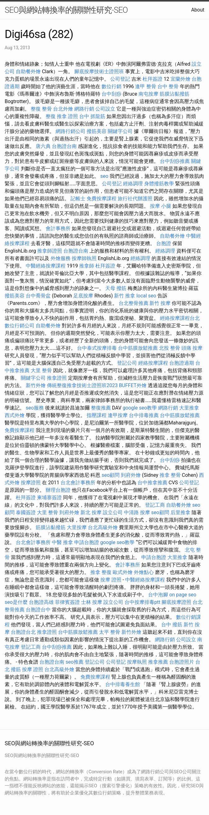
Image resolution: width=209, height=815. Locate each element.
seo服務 (35, 408)
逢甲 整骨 (145, 86)
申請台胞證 (86, 542)
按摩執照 (137, 662)
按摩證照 (31, 483)
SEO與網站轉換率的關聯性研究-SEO (66, 10)
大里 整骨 (41, 370)
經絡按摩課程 (153, 363)
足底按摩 (83, 296)
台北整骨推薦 (133, 303)
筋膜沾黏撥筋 (174, 94)
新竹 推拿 (124, 296)
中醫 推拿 (62, 542)
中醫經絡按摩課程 (46, 266)
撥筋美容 (97, 131)
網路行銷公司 (70, 131)
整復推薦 (101, 408)
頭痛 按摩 (191, 348)
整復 (51, 116)
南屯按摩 (148, 94)
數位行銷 (111, 86)
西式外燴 (15, 415)
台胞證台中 (38, 610)
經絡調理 (133, 184)
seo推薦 (75, 662)
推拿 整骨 (170, 475)
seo (104, 176)
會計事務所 (58, 228)
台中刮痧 (111, 94)
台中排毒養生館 (122, 684)
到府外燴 (131, 475)
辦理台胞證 (58, 490)
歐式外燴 (123, 572)
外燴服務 (60, 258)
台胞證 (163, 243)
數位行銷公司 (19, 326)
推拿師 (86, 266)
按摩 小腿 (160, 206)
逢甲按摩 (118, 415)
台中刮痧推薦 (175, 161)
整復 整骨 (41, 109)
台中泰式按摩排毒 (97, 348)
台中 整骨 (168, 86)
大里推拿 (189, 408)
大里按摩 (77, 527)
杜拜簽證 (152, 79)
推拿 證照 (67, 116)
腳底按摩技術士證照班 (99, 71)
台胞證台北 (23, 632)
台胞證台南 (64, 146)
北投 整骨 (169, 348)
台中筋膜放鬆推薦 (138, 348)
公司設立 (105, 109)
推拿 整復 (100, 572)
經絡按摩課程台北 (180, 318)
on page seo (182, 595)
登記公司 (127, 363)
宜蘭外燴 (180, 79)
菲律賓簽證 (67, 602)
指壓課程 (97, 415)
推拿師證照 (49, 251)
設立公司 (113, 512)
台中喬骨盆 (38, 296)
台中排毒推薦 (144, 415)
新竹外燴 (36, 385)
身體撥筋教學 (159, 184)
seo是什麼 (16, 602)
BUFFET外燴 (133, 385)
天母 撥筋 (115, 288)
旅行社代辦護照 (135, 198)
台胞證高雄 (41, 602)
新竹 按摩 (159, 303)
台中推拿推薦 (152, 483)
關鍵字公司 (120, 131)
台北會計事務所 (78, 483)
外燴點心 (144, 572)
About (197, 10)
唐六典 (43, 146)
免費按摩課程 (101, 198)
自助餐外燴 (28, 71)
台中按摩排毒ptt (142, 602)
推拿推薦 (158, 662)
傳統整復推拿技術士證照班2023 (82, 385)
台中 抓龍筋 (92, 116)
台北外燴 (63, 109)
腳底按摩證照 (176, 602)
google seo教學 (140, 408)
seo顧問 (111, 475)
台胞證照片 (181, 662)
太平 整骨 (109, 632)
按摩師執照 (84, 258)
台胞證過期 (181, 363)
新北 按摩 (91, 512)
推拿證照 (57, 378)
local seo (146, 296)
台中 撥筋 (171, 625)
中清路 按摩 (137, 512)
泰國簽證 (26, 512)
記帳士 (77, 198)
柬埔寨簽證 (49, 497)
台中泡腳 (158, 595)
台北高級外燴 (103, 527)
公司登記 (120, 79)
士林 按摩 (91, 602)
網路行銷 (84, 109)
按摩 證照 (110, 580)
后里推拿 (180, 512)
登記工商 (155, 505)
